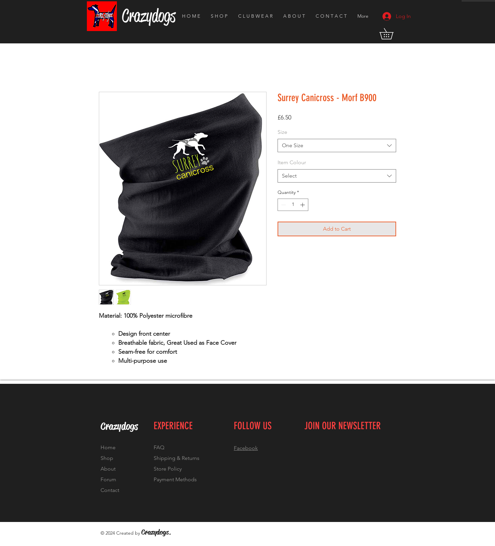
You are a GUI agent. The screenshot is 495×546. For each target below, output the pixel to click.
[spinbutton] (293, 205)
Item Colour (292, 162)
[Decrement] (283, 205)
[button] (391, 33)
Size (282, 132)
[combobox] (337, 145)
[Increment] (303, 205)
